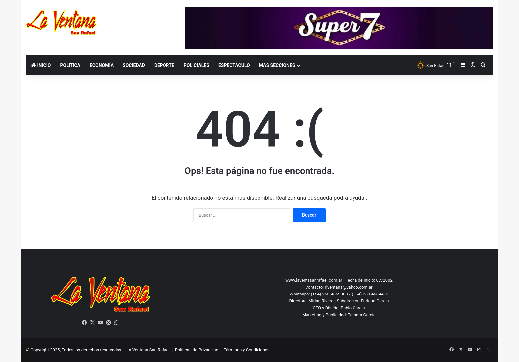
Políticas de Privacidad (196, 349)
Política (70, 65)
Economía (102, 65)
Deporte (164, 65)
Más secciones (277, 65)
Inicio (41, 65)
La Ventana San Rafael (148, 349)
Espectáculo (234, 65)
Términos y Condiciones (247, 349)
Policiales (196, 65)
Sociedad (134, 65)
